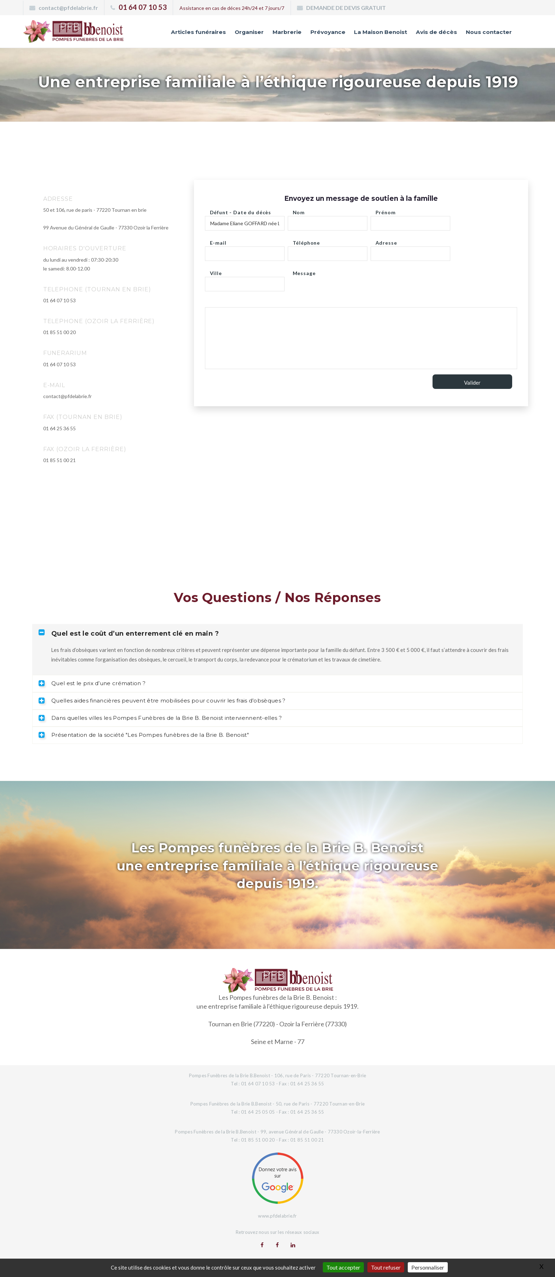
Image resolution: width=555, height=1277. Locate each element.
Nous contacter (486, 32)
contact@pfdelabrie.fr (68, 7)
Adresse (386, 241)
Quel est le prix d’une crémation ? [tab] (92, 683)
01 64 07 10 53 (143, 7)
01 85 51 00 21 (59, 460)
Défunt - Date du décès (240, 210)
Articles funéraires (174, 32)
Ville (216, 271)
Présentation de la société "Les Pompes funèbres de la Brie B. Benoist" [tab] (144, 734)
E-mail (218, 241)
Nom (299, 210)
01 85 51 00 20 (59, 332)
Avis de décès (430, 32)
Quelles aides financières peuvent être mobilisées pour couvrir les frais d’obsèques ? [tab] (162, 700)
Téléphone (306, 241)
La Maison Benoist (369, 32)
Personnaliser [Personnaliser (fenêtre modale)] (427, 1267)
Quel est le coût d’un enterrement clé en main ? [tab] (129, 633)
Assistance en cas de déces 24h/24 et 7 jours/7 (231, 8)
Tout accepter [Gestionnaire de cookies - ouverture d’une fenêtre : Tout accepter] (343, 1267)
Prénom (386, 210)
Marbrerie (268, 32)
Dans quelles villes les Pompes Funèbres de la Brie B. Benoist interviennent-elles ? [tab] (160, 718)
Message (304, 271)
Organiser (228, 32)
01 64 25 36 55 (59, 428)
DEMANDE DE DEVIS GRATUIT (346, 7)
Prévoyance (312, 32)
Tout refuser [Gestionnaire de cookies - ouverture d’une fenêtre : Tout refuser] (386, 1267)
